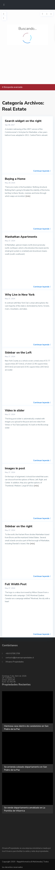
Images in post (15, 468)
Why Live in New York (20, 295)
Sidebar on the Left (18, 352)
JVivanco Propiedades (15, 662)
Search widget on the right (23, 121)
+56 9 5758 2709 (13, 653)
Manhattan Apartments (21, 237)
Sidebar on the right (18, 526)
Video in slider (15, 410)
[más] (28, 196)
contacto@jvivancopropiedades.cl (20, 657)
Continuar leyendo (42, 171)
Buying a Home (15, 179)
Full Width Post (16, 584)
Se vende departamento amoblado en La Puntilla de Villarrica (24, 809)
